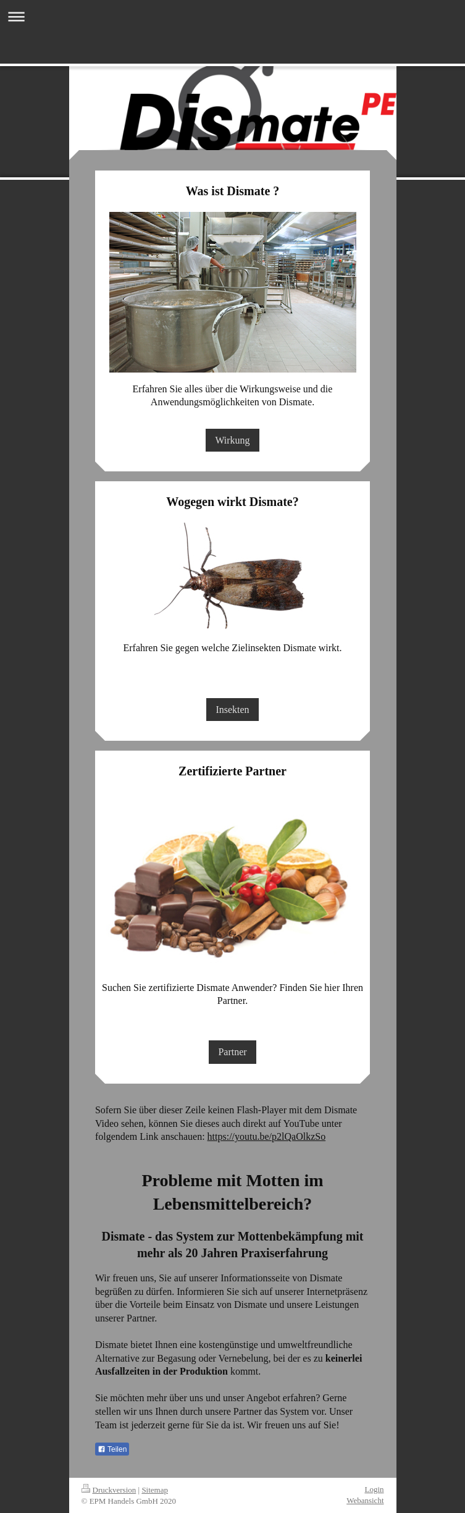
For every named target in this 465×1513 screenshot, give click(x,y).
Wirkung (232, 440)
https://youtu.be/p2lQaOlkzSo (266, 1136)
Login (373, 1489)
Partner (232, 1052)
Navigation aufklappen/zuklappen (232, 16)
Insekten (232, 709)
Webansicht (364, 1500)
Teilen (112, 1449)
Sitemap (154, 1489)
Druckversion (109, 1489)
